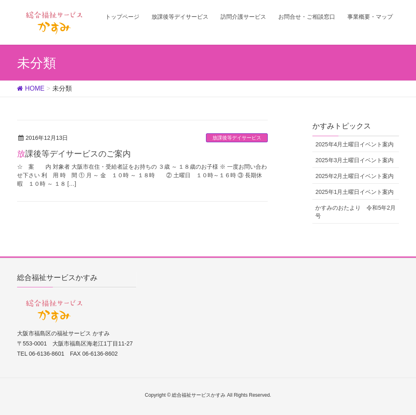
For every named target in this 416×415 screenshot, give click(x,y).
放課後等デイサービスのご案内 (74, 153)
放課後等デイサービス (236, 138)
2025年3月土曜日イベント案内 (354, 160)
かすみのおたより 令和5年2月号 (355, 211)
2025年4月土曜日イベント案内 (354, 144)
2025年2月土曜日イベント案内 (354, 176)
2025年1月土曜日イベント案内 (354, 192)
